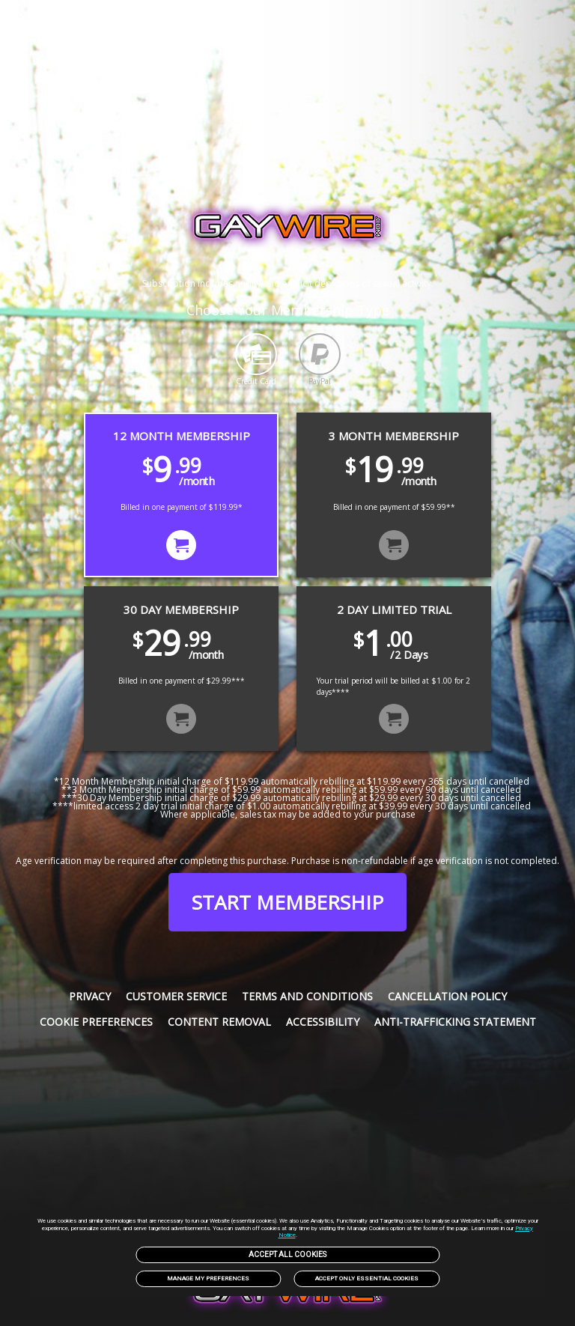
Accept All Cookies (287, 1254)
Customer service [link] (176, 996)
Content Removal (219, 1022)
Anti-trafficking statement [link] (455, 1022)
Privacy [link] (90, 996)
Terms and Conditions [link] (307, 996)
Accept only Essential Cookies (367, 1278)
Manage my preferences (208, 1278)
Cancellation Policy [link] (447, 996)
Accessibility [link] (322, 1022)
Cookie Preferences (96, 1022)
